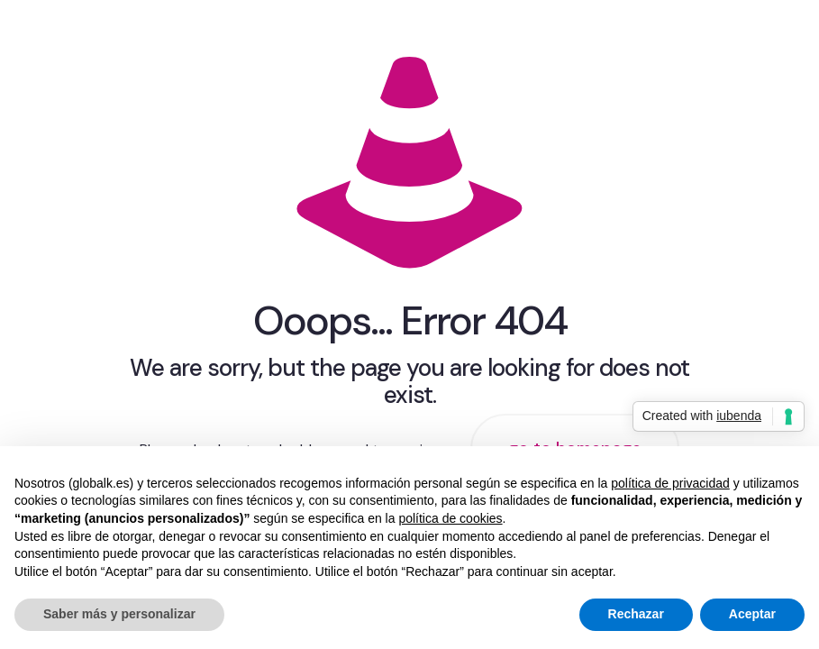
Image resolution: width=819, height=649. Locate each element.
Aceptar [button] (752, 614)
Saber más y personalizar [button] (119, 614)
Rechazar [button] (636, 614)
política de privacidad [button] (670, 483)
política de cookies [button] (450, 518)
